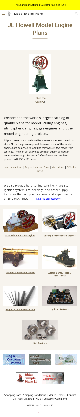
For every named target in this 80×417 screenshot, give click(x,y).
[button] (3, 14)
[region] (40, 5)
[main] (40, 30)
